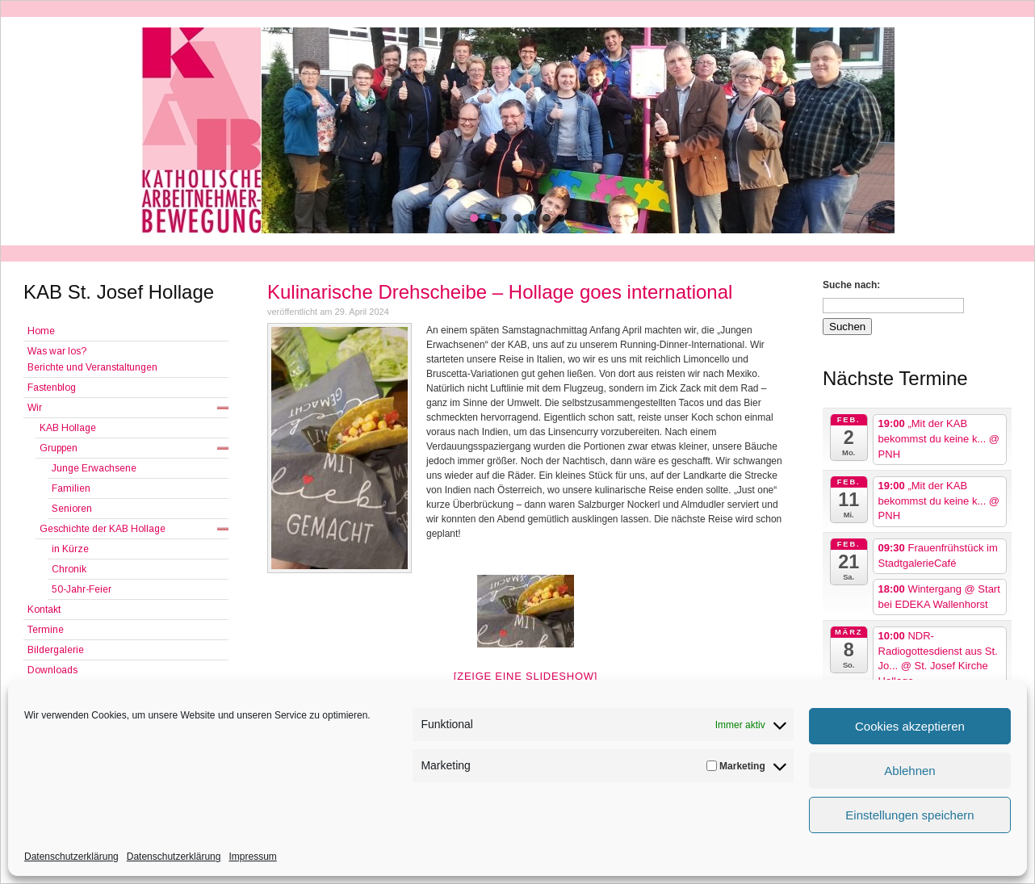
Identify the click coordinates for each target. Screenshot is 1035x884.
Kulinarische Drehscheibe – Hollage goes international (499, 292)
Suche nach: (851, 285)
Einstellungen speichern (909, 815)
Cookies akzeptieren (910, 726)
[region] (517, 130)
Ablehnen (909, 770)
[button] (474, 218)
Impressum (252, 856)
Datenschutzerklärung (71, 856)
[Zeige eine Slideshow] (525, 676)
